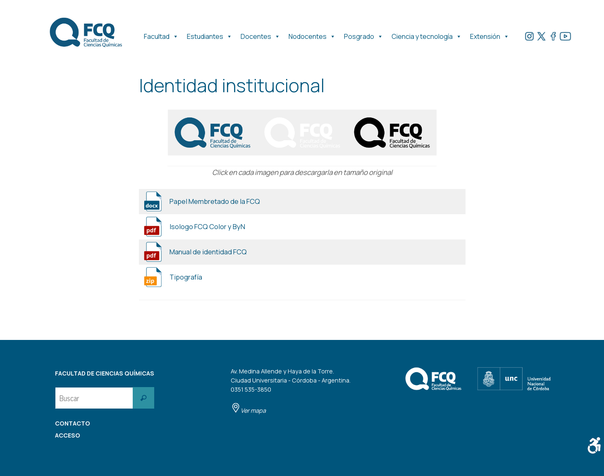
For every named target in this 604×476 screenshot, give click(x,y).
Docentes (260, 34)
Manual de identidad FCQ (209, 251)
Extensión (489, 34)
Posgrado (363, 34)
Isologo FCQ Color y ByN (207, 226)
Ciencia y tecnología (427, 34)
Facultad (161, 34)
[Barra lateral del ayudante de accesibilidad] (594, 445)
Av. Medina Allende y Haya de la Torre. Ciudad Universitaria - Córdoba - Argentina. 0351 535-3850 (291, 390)
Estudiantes (209, 34)
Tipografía (186, 277)
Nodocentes (312, 34)
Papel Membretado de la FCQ (215, 201)
